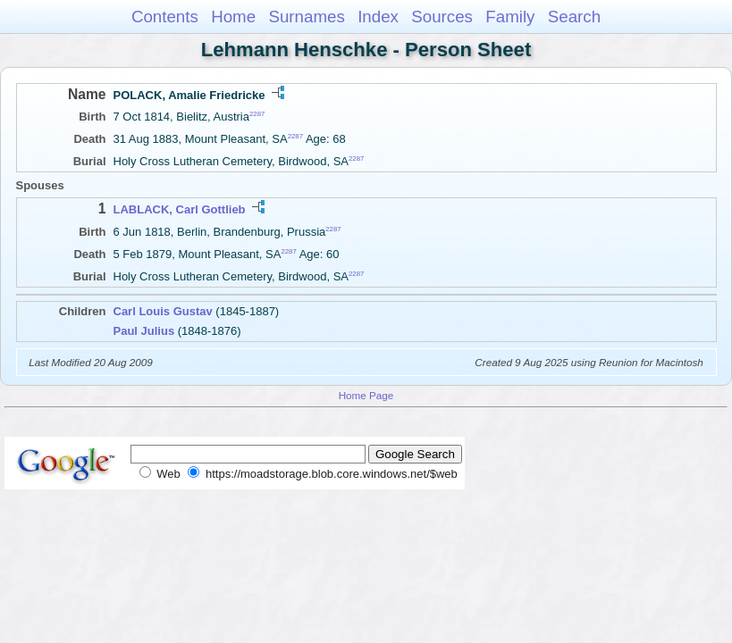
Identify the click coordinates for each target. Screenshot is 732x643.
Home (233, 16)
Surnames (306, 16)
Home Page (366, 395)
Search (574, 16)
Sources (442, 16)
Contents (164, 16)
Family (509, 16)
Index (378, 16)
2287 (257, 114)
